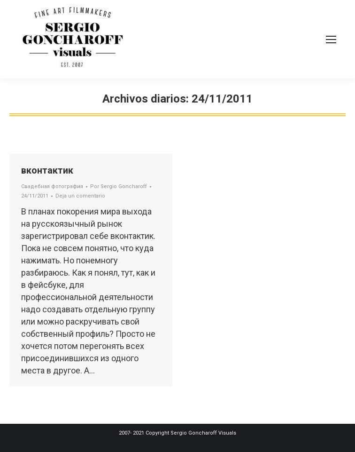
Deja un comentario (80, 196)
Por (118, 186)
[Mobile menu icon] (331, 39)
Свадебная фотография (52, 186)
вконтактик (47, 170)
